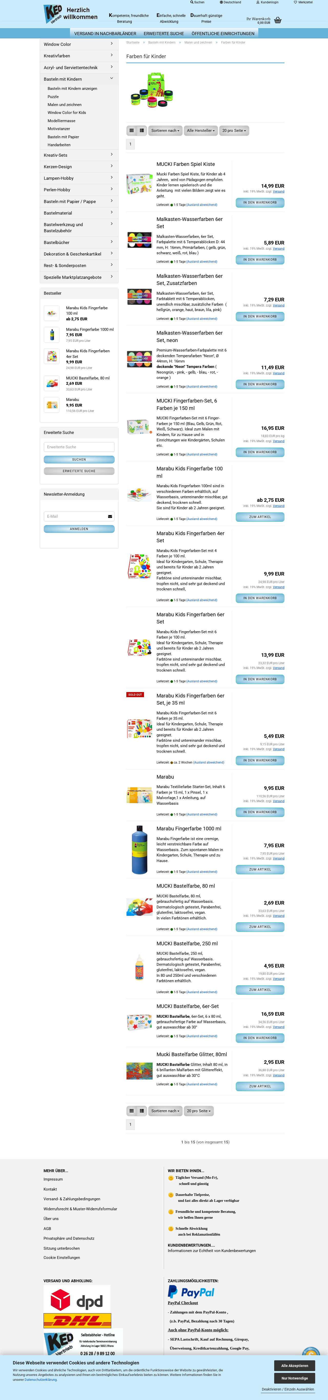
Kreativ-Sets (55, 155)
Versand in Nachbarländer (105, 33)
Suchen (79, 459)
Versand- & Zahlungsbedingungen (72, 1199)
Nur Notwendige (295, 1378)
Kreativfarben (57, 55)
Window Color (57, 44)
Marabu (165, 777)
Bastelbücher (56, 242)
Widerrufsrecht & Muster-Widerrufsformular (80, 1209)
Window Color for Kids (67, 112)
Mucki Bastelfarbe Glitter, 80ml (192, 1054)
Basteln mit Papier (63, 137)
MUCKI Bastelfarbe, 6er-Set (188, 1006)
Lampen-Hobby (59, 178)
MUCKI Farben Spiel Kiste (186, 164)
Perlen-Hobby (57, 189)
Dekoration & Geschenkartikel (72, 254)
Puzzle (53, 96)
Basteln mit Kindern (63, 79)
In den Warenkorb (260, 202)
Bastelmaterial (58, 213)
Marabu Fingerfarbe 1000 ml (189, 828)
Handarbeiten (59, 145)
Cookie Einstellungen (62, 1257)
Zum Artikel (260, 517)
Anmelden (79, 529)
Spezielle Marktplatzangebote (72, 277)
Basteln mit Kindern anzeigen (72, 88)
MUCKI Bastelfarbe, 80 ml (186, 886)
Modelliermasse (61, 121)
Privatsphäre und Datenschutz (69, 1238)
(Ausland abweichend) (201, 205)
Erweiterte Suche (79, 471)
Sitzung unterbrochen (62, 1248)
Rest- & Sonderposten (65, 265)
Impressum (53, 1179)
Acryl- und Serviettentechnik (71, 67)
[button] (131, 130)
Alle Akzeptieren (294, 1366)
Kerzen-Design (58, 166)
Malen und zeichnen (64, 104)
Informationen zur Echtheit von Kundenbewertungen (212, 1250)
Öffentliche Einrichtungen (223, 33)
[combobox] (165, 130)
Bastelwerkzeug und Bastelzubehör (63, 227)
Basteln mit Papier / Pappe (70, 201)
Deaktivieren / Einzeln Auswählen (288, 1389)
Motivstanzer (59, 128)
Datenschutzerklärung (41, 1380)
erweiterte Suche (164, 33)
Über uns (51, 1218)
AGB (47, 1228)
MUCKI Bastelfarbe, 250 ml (187, 943)
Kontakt (50, 1189)
